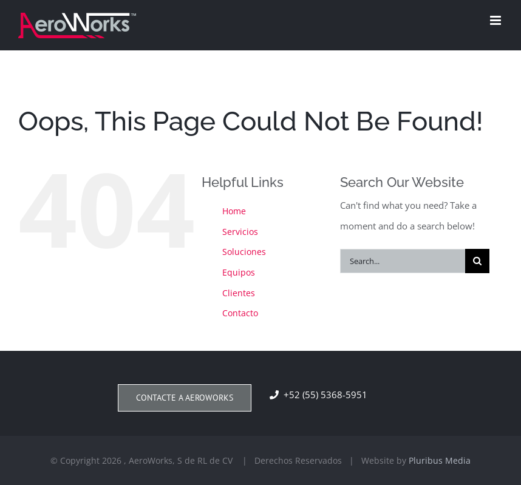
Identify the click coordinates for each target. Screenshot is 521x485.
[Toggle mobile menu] (496, 20)
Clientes (238, 293)
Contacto (240, 313)
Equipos (238, 272)
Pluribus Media (440, 460)
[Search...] (402, 261)
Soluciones (244, 251)
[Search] (477, 261)
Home (234, 211)
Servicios (240, 231)
